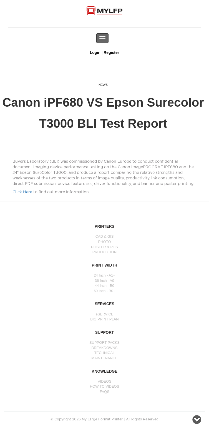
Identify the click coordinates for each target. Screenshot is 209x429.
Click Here (22, 192)
